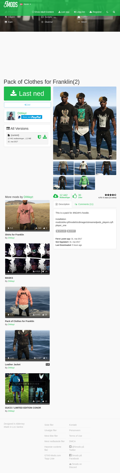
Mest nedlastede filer (55, 441)
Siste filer (49, 425)
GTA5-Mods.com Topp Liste (53, 457)
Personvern (74, 430)
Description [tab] (63, 204)
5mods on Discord (75, 465)
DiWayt (22, 113)
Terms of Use (75, 436)
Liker (80, 197)
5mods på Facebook (75, 457)
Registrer (96, 12)
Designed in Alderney (14, 424)
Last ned (27, 93)
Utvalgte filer (51, 430)
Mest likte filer (51, 436)
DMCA (72, 441)
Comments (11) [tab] (84, 204)
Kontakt (73, 425)
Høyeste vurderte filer (53, 448)
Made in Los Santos (13, 427)
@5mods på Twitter (76, 448)
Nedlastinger (65, 197)
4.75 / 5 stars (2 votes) (107, 198)
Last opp (64, 12)
